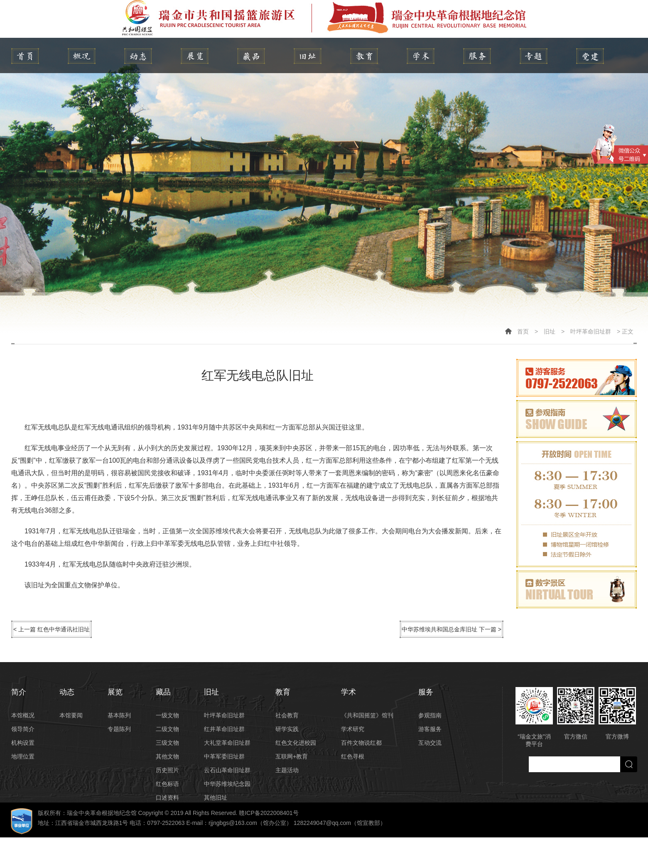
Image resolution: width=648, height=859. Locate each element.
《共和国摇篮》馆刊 (367, 715)
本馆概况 (22, 715)
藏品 (251, 56)
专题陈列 (119, 729)
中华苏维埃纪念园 (227, 783)
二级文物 (167, 729)
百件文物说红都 (361, 742)
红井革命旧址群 (224, 729)
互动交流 (430, 742)
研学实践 (287, 729)
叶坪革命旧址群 (590, 331)
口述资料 (167, 797)
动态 (138, 56)
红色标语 (167, 783)
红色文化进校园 (295, 742)
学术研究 (352, 729)
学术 (420, 56)
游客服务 (430, 729)
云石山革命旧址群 (227, 770)
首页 (523, 331)
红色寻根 (352, 756)
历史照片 (167, 770)
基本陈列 (119, 715)
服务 (477, 56)
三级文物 (167, 742)
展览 (194, 56)
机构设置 (22, 742)
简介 (81, 56)
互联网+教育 (291, 756)
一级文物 (167, 715)
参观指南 (430, 715)
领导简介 (22, 729)
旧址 (307, 56)
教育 (364, 56)
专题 (533, 56)
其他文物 (167, 756)
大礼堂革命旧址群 (227, 742)
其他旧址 (215, 797)
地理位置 (22, 756)
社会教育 (287, 715)
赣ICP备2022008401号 (268, 813)
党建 (590, 56)
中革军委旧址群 (224, 756)
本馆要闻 (71, 715)
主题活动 (287, 770)
